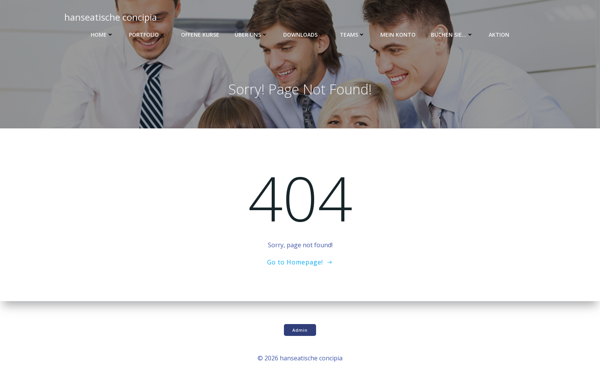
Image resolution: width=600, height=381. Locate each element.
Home (102, 34)
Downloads (303, 34)
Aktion (499, 34)
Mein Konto (398, 34)
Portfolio (147, 34)
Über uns (251, 34)
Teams (352, 34)
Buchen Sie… (452, 34)
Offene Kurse (200, 34)
